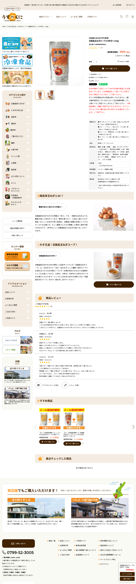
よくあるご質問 (76, 16)
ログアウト (104, 564)
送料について (95, 81)
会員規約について (82, 554)
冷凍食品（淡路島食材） (14, 196)
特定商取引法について (108, 540)
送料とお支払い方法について (111, 550)
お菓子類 (11, 149)
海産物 (10, 116)
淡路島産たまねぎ (15, 103)
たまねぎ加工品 (11, 26)
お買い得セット (17, 235)
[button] (36, 427)
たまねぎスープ (22, 26)
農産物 (10, 130)
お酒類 (10, 162)
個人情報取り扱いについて (86, 550)
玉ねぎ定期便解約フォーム (110, 554)
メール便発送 (17, 221)
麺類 (9, 142)
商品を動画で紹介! (17, 228)
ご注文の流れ (10, 311)
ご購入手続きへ (127, 579)
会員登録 (117, 5)
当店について (61, 16)
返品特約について (96, 74)
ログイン (130, 5)
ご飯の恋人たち (14, 136)
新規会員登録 (81, 545)
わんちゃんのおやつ (13, 203)
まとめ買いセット (15, 176)
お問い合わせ (18, 543)
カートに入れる (127, 574)
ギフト (10, 183)
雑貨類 (10, 169)
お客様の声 (9, 298)
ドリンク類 (12, 156)
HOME (4, 26)
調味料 (10, 123)
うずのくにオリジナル (12, 189)
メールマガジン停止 (108, 559)
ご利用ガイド (92, 16)
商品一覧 (52, 540)
